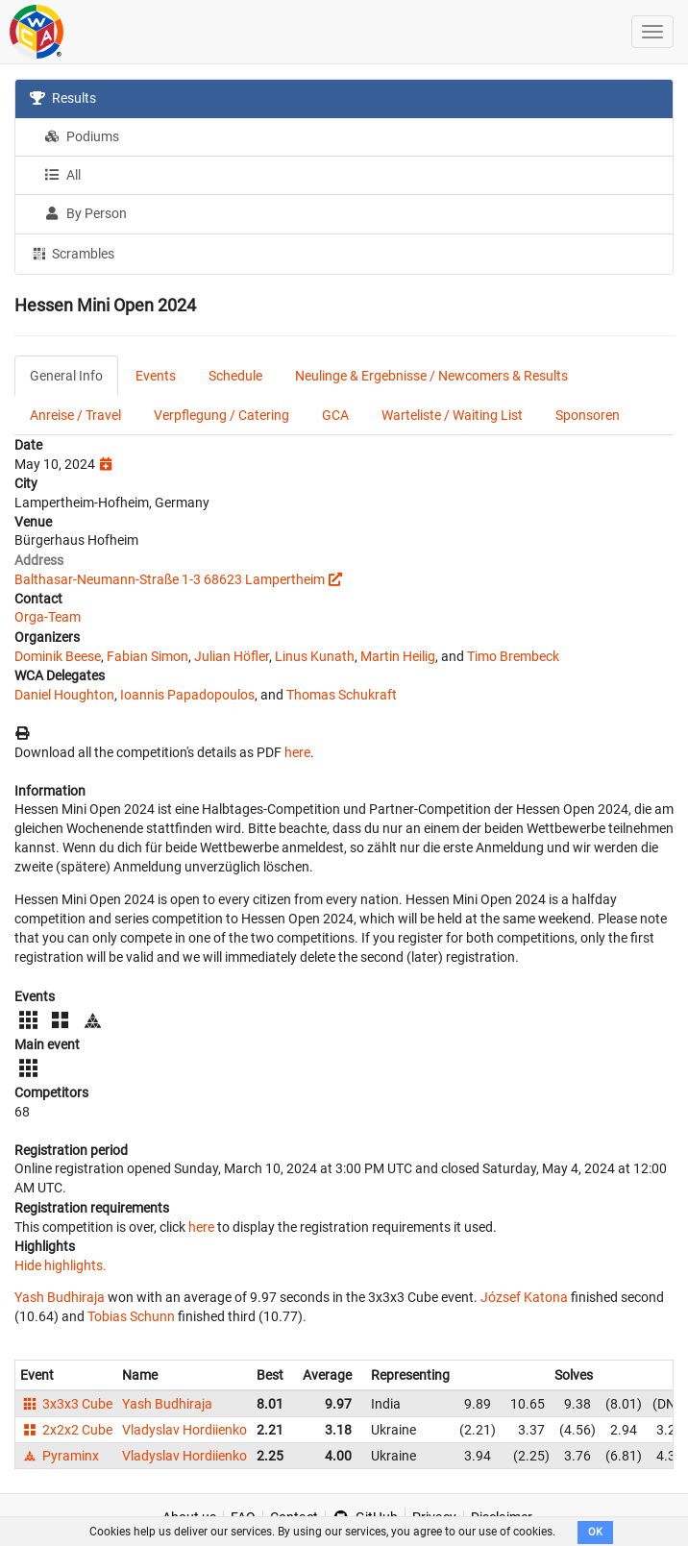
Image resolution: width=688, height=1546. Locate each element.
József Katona (524, 1297)
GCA (335, 415)
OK (595, 1532)
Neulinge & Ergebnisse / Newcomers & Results (431, 375)
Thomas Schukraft (341, 694)
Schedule (235, 375)
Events (155, 375)
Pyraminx (59, 1455)
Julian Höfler (231, 656)
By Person (85, 213)
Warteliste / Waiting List (452, 415)
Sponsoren (587, 415)
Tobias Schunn (131, 1316)
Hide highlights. (60, 1265)
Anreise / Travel (75, 415)
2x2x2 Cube (66, 1429)
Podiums (81, 136)
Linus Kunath (315, 656)
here (297, 752)
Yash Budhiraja (59, 1297)
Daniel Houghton (64, 694)
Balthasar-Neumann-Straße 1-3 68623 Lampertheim (169, 579)
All (62, 175)
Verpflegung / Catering (221, 415)
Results (63, 98)
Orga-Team (47, 617)
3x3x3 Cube (66, 1403)
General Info (66, 375)
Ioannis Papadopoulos (187, 694)
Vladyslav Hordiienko (184, 1429)
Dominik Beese (57, 656)
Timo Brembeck (513, 656)
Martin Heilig (397, 656)
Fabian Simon (147, 656)
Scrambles (72, 252)
